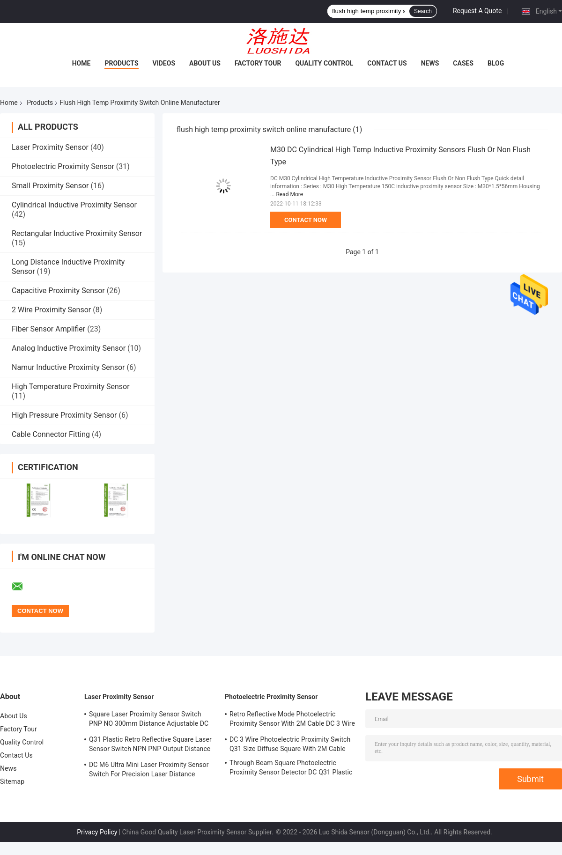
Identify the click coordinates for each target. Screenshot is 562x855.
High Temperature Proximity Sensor (71, 386)
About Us (205, 63)
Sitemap (12, 781)
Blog (496, 63)
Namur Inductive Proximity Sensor (68, 367)
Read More (289, 194)
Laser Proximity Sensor (50, 147)
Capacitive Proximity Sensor (58, 290)
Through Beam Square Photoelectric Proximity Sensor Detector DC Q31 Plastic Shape (290, 769)
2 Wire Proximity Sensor (51, 309)
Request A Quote (477, 11)
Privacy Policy (97, 832)
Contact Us (387, 63)
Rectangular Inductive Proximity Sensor (77, 233)
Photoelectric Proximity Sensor (63, 166)
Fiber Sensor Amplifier (48, 328)
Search (423, 11)
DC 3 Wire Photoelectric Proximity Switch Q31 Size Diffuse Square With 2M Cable (289, 744)
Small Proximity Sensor (50, 185)
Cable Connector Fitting (51, 434)
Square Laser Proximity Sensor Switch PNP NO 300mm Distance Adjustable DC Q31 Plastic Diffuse (148, 720)
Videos (164, 63)
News (430, 63)
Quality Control (324, 63)
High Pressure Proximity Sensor (64, 415)
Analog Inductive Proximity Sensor (69, 348)
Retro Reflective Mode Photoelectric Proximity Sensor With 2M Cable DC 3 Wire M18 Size (292, 720)
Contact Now (305, 219)
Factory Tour (258, 63)
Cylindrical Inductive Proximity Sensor (74, 204)
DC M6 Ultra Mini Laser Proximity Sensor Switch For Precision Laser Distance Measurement (149, 771)
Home (81, 63)
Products (121, 63)
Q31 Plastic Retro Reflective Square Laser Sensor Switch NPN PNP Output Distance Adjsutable (150, 745)
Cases (463, 63)
